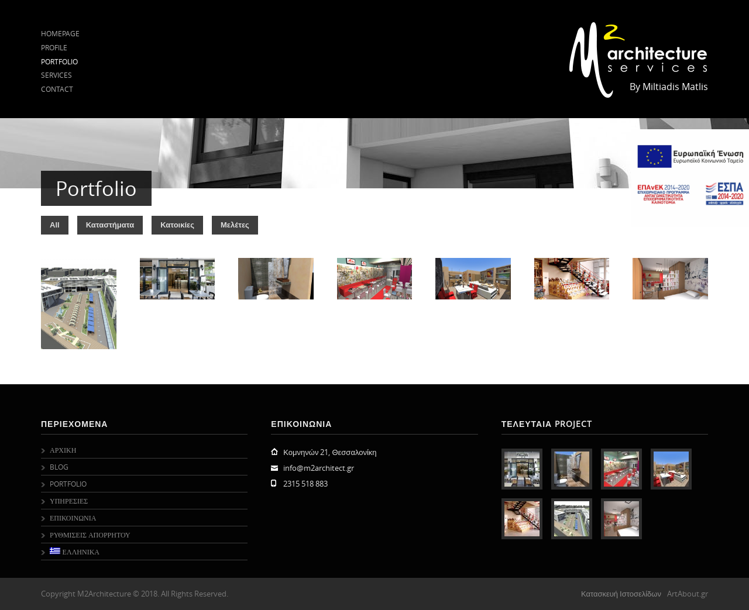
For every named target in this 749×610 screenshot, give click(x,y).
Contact (57, 89)
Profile (54, 47)
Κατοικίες (177, 224)
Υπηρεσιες (69, 500)
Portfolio (59, 61)
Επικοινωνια (73, 517)
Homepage (60, 33)
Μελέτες (235, 224)
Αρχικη (63, 449)
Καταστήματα (110, 224)
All (55, 224)
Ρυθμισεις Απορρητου (90, 534)
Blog (59, 466)
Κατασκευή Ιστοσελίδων (621, 593)
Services (56, 75)
